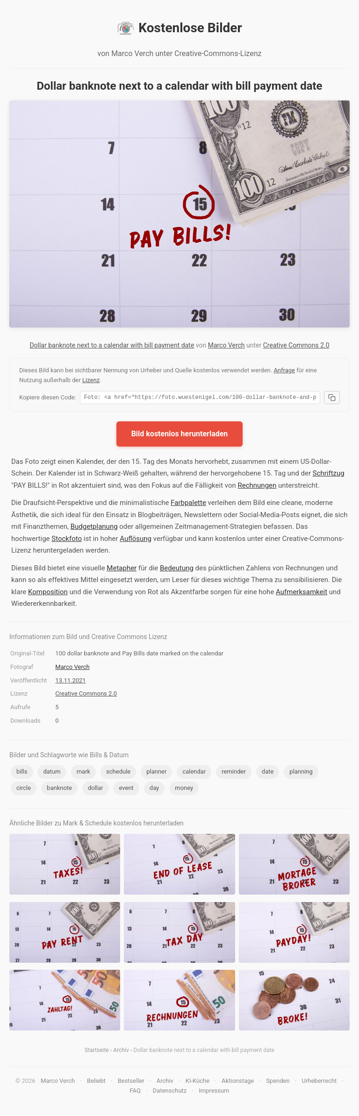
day (154, 789)
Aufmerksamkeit (301, 593)
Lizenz (91, 380)
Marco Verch (226, 345)
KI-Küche (197, 1082)
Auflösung (135, 540)
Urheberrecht (319, 1082)
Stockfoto (66, 540)
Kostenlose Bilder (179, 28)
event (126, 789)
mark (83, 772)
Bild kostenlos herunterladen (179, 435)
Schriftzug (329, 474)
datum (51, 772)
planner (156, 772)
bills (22, 772)
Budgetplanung (94, 528)
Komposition (48, 593)
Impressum (214, 1091)
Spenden (278, 1082)
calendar (194, 772)
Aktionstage (238, 1082)
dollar (95, 789)
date (268, 772)
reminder (234, 772)
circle (23, 789)
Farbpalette (188, 504)
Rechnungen (256, 487)
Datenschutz (170, 1091)
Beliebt (96, 1082)
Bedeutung (177, 569)
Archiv (121, 1051)
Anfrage (284, 370)
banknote (59, 789)
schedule (118, 772)
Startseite (97, 1051)
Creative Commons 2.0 (296, 345)
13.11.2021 (70, 681)
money (184, 789)
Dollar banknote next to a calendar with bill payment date (111, 345)
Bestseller (131, 1082)
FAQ (134, 1091)
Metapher (121, 569)
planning (301, 772)
